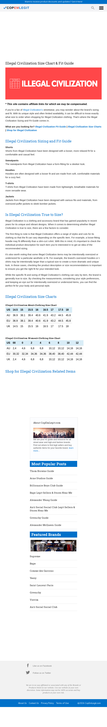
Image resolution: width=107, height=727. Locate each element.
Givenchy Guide (39, 517)
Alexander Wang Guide (43, 500)
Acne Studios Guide (41, 478)
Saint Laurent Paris (41, 585)
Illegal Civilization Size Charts (84, 126)
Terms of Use (62, 703)
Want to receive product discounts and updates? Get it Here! (53, 1)
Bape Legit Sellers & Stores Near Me (51, 492)
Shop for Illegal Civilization (22, 130)
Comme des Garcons (42, 570)
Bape (33, 563)
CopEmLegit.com (93, 703)
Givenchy (35, 592)
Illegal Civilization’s (33, 109)
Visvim (34, 599)
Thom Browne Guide (42, 471)
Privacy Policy (47, 703)
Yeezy (33, 578)
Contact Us (34, 703)
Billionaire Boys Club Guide (46, 485)
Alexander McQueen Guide (45, 525)
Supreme (35, 556)
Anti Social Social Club (43, 607)
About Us (22, 703)
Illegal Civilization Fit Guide (50, 126)
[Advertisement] (53, 37)
